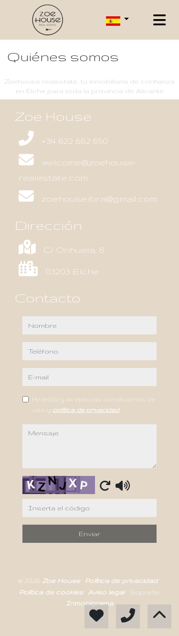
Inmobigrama (89, 603)
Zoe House (62, 580)
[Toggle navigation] (159, 20)
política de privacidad (86, 409)
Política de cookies (52, 592)
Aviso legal (107, 592)
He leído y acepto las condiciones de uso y (94, 404)
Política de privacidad (122, 580)
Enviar (89, 534)
